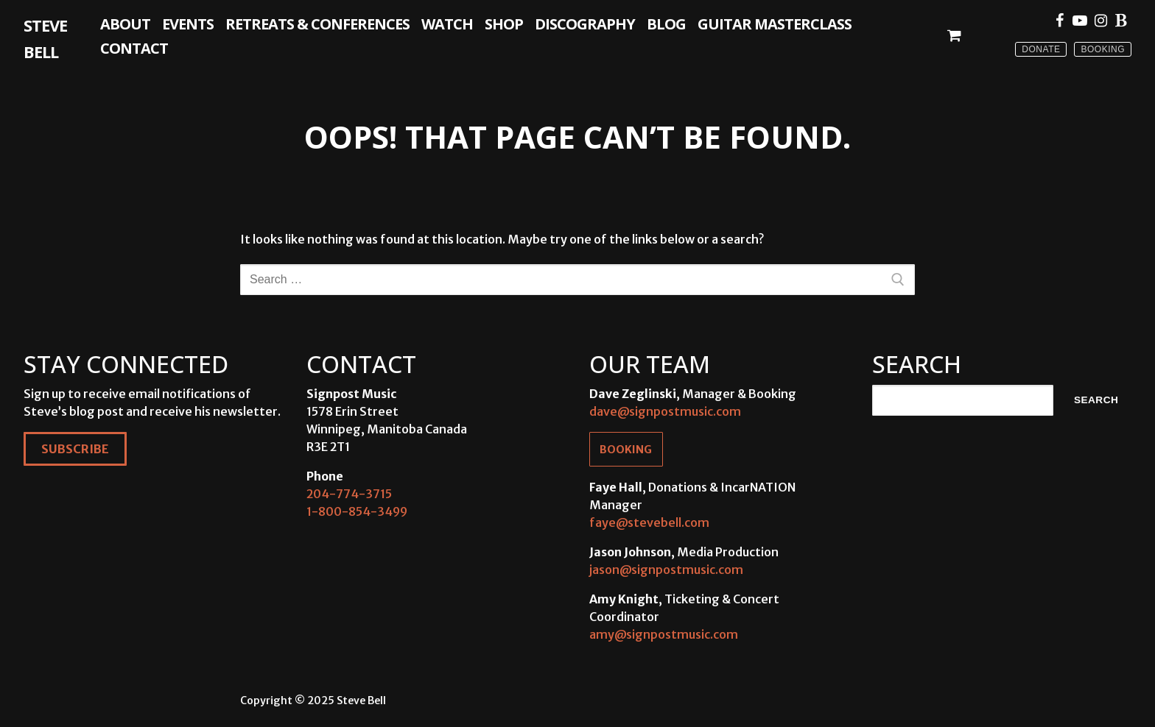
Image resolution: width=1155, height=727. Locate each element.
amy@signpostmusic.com (663, 634)
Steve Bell (45, 38)
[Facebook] (1059, 20)
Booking (1103, 49)
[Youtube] (1080, 20)
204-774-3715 (349, 493)
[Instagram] (1100, 20)
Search (1096, 399)
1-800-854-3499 (356, 511)
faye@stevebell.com (649, 522)
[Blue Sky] (1121, 20)
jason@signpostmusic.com (666, 569)
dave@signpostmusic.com (665, 411)
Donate (1041, 49)
